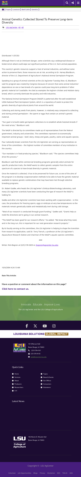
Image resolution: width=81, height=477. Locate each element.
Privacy (42, 473)
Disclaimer (51, 473)
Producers (17, 384)
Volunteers (46, 387)
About (15, 381)
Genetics (35, 9)
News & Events (47, 377)
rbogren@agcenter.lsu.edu (47, 245)
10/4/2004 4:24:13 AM (11, 267)
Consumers (46, 384)
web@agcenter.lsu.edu (38, 357)
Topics (8, 9)
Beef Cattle (26, 9)
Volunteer (12, 473)
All (19, 27)
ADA (71, 473)
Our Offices (46, 381)
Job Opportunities (24, 473)
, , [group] (13, 27)
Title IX (64, 473)
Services (16, 377)
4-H (14, 391)
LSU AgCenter (11, 27)
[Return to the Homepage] (3, 9)
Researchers (17, 387)
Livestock (16, 9)
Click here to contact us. (15, 288)
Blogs (35, 473)
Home (15, 374)
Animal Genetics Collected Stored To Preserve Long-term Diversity (37, 21)
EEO (58, 473)
